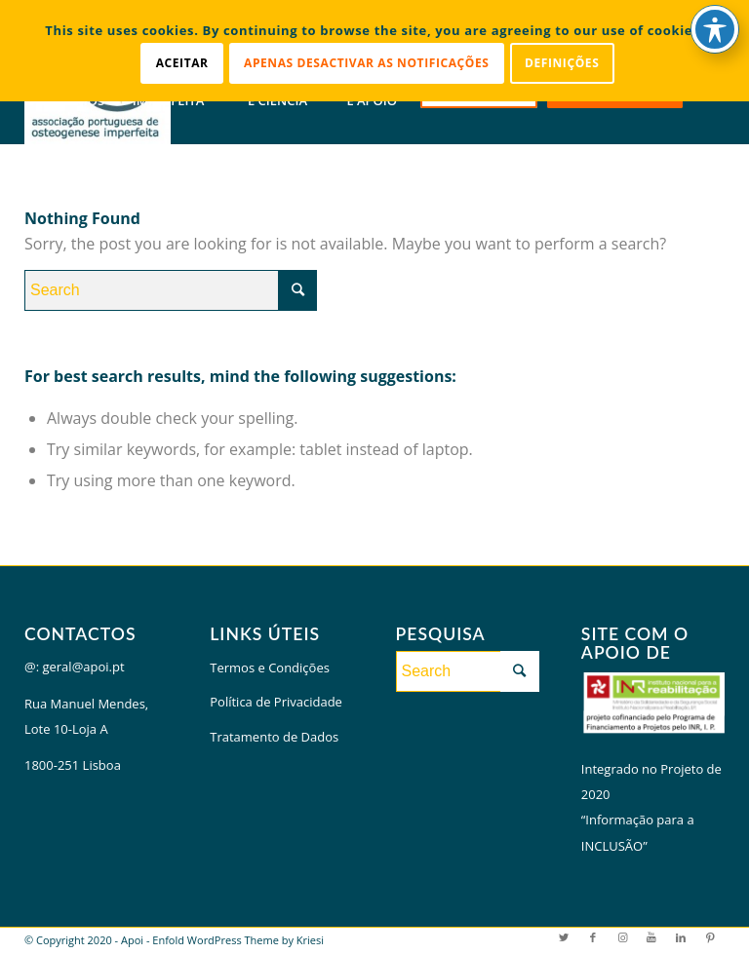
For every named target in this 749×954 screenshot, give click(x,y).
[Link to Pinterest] (710, 937)
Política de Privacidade (276, 701)
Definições (562, 63)
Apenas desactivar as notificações (367, 63)
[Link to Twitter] (563, 937)
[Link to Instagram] (622, 937)
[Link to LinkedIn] (680, 937)
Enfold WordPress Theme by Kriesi (238, 940)
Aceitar (182, 63)
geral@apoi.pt (83, 666)
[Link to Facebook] (593, 937)
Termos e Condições (270, 667)
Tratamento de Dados (274, 736)
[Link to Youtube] (651, 937)
